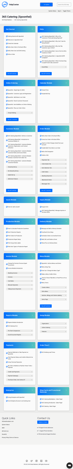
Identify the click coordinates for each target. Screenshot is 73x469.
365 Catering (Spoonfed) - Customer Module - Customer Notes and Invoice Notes (19, 151)
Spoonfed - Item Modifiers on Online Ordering (18, 104)
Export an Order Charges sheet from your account (51, 143)
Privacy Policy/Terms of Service (10, 437)
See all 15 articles (46, 190)
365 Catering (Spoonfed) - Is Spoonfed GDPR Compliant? (52, 56)
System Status (52, 11)
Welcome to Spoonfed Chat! (14, 40)
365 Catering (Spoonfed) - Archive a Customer (19, 136)
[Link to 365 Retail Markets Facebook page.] (27, 461)
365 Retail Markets (7, 20)
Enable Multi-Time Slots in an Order (50, 148)
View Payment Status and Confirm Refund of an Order (19, 358)
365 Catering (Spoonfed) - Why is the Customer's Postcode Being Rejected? (51, 37)
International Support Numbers (47, 434)
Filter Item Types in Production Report (17, 246)
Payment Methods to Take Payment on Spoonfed (17, 353)
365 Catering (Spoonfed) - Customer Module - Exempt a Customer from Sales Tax (19, 156)
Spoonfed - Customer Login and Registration (18, 93)
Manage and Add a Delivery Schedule (50, 228)
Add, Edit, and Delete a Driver (48, 239)
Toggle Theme (66, 11)
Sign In (59, 11)
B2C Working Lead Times (47, 352)
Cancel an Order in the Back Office (50, 139)
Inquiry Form (44, 207)
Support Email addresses (45, 427)
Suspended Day (45, 93)
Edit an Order (10, 54)
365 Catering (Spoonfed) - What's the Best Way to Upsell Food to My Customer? (53, 61)
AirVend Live (5, 431)
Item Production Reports (13, 232)
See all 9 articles (45, 73)
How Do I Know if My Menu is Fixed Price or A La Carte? (53, 278)
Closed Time (44, 90)
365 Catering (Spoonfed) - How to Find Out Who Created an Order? (53, 51)
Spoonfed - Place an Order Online (15, 108)
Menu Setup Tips (45, 267)
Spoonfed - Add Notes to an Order (15, 97)
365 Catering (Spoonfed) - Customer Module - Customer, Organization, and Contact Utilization (19, 146)
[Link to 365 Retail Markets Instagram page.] (36, 461)
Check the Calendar (12, 43)
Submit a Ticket (43, 422)
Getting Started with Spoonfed (15, 36)
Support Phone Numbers (45, 431)
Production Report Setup (13, 239)
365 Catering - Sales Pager (48, 406)
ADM (3, 428)
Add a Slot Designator (46, 151)
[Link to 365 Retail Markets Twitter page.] (31, 461)
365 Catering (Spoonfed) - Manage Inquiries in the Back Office (53, 211)
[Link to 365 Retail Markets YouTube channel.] (46, 461)
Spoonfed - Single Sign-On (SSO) (15, 90)
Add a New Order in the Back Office (16, 47)
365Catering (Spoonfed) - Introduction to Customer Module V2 (17, 140)
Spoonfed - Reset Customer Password (17, 101)
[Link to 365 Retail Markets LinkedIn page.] (41, 461)
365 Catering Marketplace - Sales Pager (51, 399)
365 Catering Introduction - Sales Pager (51, 402)
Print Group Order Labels (13, 243)
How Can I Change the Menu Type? (50, 270)
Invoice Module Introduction (14, 268)
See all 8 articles (12, 73)
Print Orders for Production (14, 236)
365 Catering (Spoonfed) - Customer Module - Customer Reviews (19, 161)
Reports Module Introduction (14, 322)
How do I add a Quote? (13, 207)
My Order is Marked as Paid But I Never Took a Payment (19, 366)
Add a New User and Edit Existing (15, 50)
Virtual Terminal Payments (14, 362)
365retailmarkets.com (8, 421)
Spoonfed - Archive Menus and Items (50, 263)
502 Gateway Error (12, 326)
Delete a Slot (44, 155)
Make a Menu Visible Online (48, 274)
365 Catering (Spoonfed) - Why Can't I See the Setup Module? (52, 42)
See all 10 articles (12, 119)
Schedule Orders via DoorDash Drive (50, 236)
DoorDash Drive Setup (46, 232)
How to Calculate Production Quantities (17, 228)
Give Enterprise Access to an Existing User (18, 401)
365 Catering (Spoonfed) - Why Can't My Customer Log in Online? (51, 47)
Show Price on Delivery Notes (48, 243)
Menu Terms (44, 282)
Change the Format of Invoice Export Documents (16, 264)
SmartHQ (4, 434)
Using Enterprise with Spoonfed (15, 397)
